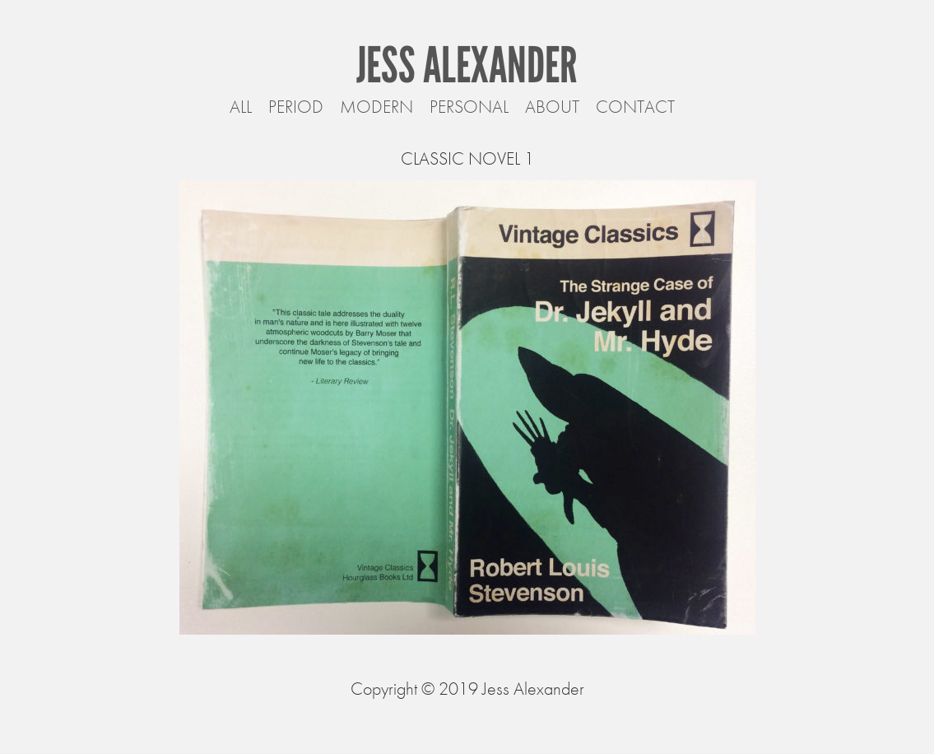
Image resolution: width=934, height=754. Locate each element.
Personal (469, 107)
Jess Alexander (467, 65)
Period (295, 107)
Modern (376, 107)
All (241, 107)
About (552, 107)
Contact (635, 107)
